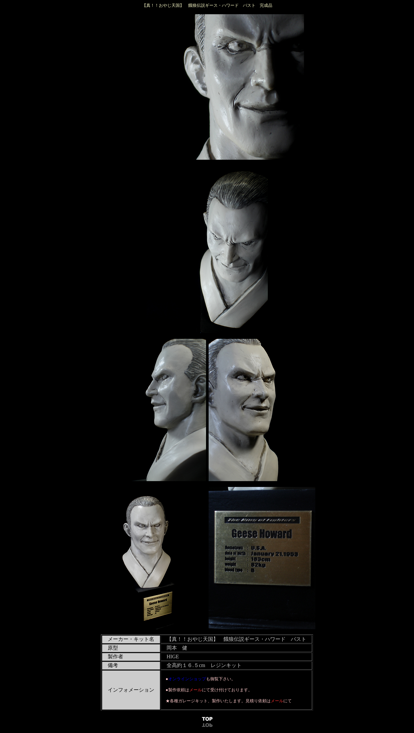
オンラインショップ (187, 678)
